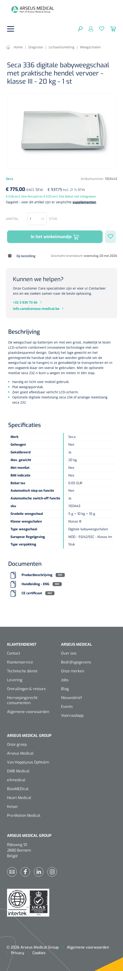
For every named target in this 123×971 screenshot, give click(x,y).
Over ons (69, 653)
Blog (65, 688)
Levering (14, 679)
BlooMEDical (18, 788)
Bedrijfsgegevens (76, 662)
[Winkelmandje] (110, 28)
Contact (13, 653)
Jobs (65, 679)
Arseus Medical (20, 753)
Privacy (17, 952)
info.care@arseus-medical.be (36, 308)
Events (67, 706)
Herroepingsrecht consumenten (22, 700)
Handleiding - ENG (35, 584)
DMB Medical (18, 771)
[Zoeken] (80, 28)
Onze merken (72, 671)
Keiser (12, 806)
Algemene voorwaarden (28, 711)
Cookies (39, 952)
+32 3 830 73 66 (25, 302)
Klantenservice (20, 662)
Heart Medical (19, 797)
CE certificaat (32, 593)
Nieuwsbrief (71, 697)
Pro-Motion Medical (23, 815)
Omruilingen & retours (26, 688)
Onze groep (17, 744)
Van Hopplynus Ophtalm (28, 762)
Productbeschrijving (37, 575)
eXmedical (16, 780)
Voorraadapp (72, 715)
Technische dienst (22, 671)
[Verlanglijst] (98, 28)
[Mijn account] (88, 28)
